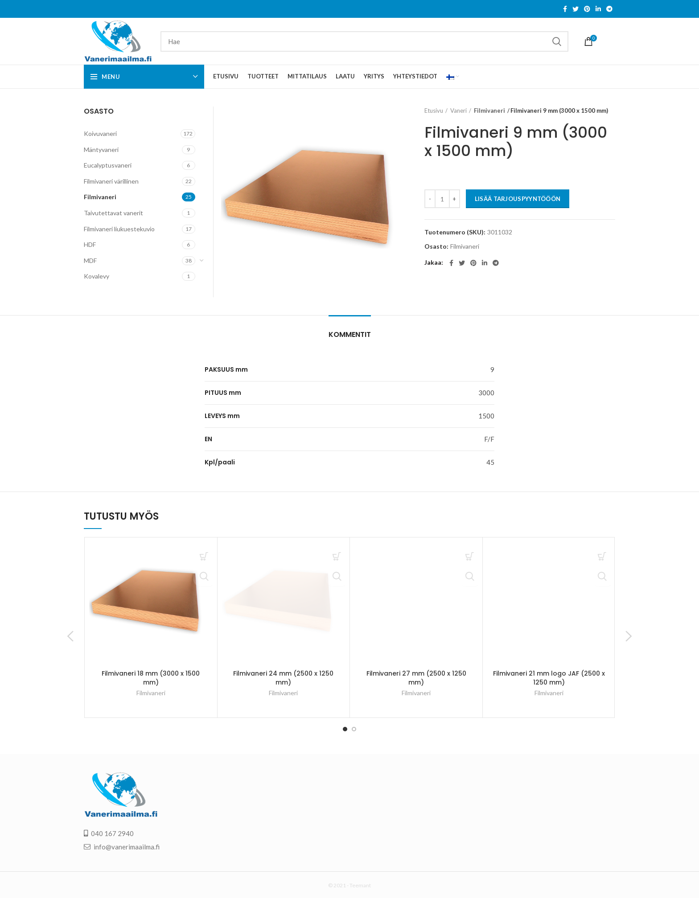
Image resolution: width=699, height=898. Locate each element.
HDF (90, 244)
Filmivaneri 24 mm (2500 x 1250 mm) (283, 678)
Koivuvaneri (100, 133)
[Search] (364, 41)
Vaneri (458, 110)
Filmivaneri (488, 110)
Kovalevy (96, 276)
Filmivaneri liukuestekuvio (119, 229)
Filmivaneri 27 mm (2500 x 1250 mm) (416, 678)
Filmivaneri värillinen (111, 181)
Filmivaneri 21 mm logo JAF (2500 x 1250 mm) (549, 678)
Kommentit (350, 334)
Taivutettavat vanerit (113, 213)
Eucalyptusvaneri (108, 165)
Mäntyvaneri (101, 149)
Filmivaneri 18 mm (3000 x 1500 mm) (151, 678)
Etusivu (433, 110)
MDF (90, 260)
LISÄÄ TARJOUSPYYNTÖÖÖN (518, 198)
